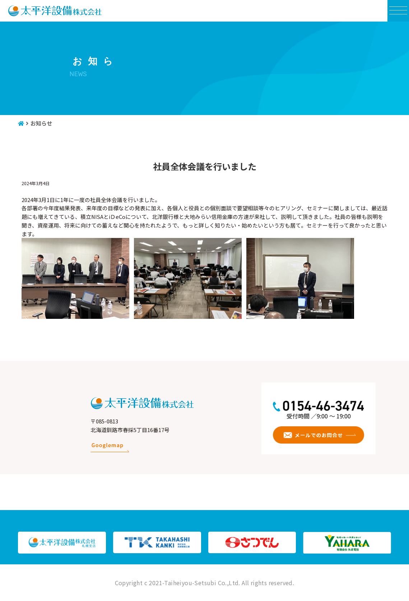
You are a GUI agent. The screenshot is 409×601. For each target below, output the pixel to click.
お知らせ (41, 123)
